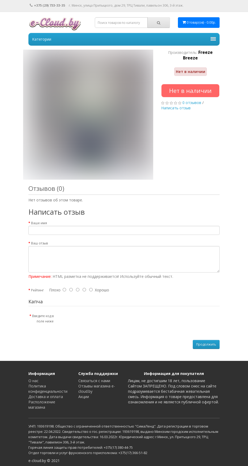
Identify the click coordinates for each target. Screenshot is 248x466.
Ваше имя (39, 223)
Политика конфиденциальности (47, 388)
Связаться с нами (94, 380)
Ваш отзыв (39, 243)
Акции (83, 396)
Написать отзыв (176, 107)
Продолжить (206, 344)
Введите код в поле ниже (43, 318)
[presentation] (102, 322)
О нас (33, 380)
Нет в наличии (190, 90)
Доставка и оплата (45, 396)
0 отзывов (191, 102)
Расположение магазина (41, 404)
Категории (124, 39)
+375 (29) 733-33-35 (47, 5)
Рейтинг (37, 290)
